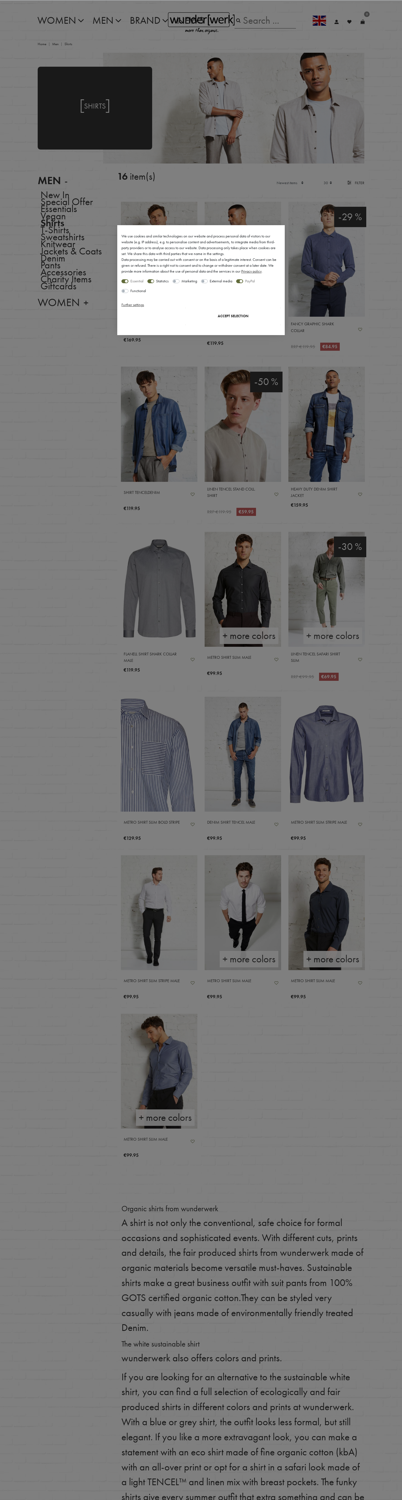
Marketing (189, 280)
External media (221, 280)
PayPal (250, 280)
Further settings (132, 304)
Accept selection (233, 316)
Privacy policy (251, 271)
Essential (136, 280)
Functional (138, 290)
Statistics (162, 280)
